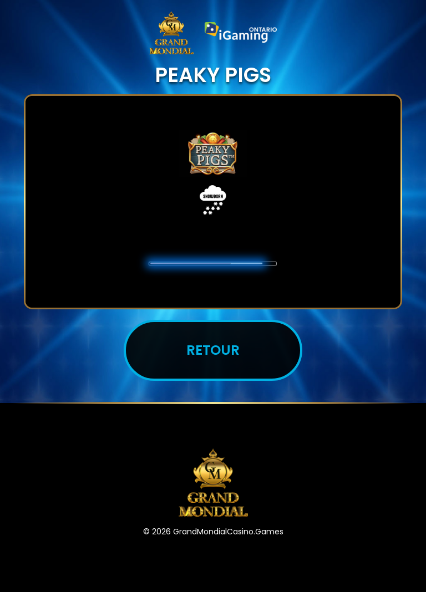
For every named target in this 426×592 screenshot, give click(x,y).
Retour (213, 350)
